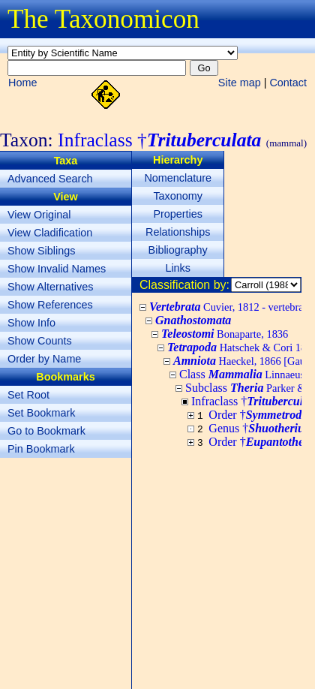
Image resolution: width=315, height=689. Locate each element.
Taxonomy (177, 196)
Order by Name (44, 359)
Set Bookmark (41, 413)
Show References (50, 305)
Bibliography (178, 250)
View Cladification (50, 233)
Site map (239, 83)
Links (177, 268)
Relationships (178, 232)
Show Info (32, 323)
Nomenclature (178, 178)
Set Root (29, 395)
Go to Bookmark (47, 431)
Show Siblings (41, 251)
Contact (288, 83)
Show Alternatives (50, 287)
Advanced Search (50, 179)
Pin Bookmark (41, 449)
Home (22, 83)
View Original (39, 215)
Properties (177, 214)
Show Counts (40, 341)
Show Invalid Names (57, 269)
